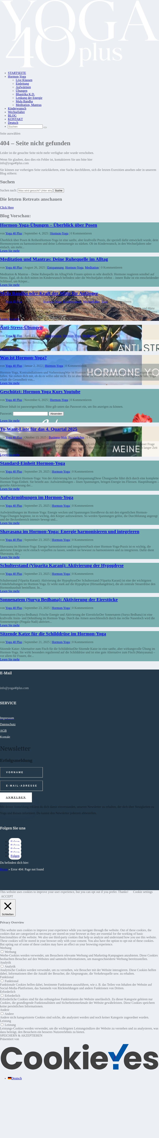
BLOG (12, 115)
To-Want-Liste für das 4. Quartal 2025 (38, 429)
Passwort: (24, 413)
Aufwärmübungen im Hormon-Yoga (36, 497)
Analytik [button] (5, 962)
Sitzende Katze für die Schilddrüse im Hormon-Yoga (53, 633)
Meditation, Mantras (29, 105)
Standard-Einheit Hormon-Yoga (32, 463)
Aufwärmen (23, 87)
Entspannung (55, 267)
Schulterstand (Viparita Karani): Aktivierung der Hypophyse (62, 565)
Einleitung (22, 83)
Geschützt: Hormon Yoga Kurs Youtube (40, 391)
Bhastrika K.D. (25, 94)
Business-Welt (58, 437)
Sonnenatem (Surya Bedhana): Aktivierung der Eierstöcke (59, 599)
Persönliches (76, 437)
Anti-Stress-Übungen (21, 327)
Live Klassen (24, 80)
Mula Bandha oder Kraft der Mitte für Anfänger (49, 293)
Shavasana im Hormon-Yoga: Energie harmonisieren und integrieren (69, 531)
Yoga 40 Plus (13, 233)
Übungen (21, 90)
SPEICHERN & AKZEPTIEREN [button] (21, 1035)
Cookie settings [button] (143, 892)
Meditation (92, 267)
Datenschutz (8, 724)
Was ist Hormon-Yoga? (23, 357)
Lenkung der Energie (29, 97)
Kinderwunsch (17, 108)
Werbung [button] (5, 948)
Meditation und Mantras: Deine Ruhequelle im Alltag (54, 259)
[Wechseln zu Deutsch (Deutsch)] (15, 1078)
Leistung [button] (5, 1021)
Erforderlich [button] (7, 991)
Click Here (7, 207)
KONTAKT (15, 119)
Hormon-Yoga (17, 76)
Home (4, 869)
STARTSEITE (17, 73)
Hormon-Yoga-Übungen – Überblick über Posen (48, 225)
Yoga (104, 301)
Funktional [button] (7, 977)
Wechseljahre (16, 112)
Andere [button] (4, 1010)
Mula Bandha (24, 101)
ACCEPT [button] (7, 896)
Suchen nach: (8, 190)
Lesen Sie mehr (10, 250)
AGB (3, 730)
